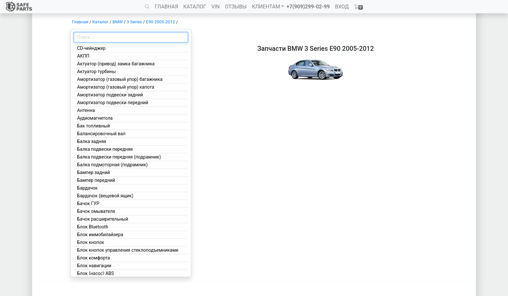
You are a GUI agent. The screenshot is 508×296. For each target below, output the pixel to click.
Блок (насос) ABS (95, 273)
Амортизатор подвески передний (112, 102)
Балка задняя (91, 141)
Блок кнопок (90, 242)
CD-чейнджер (91, 48)
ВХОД (342, 7)
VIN (215, 7)
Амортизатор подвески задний (110, 94)
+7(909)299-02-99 (308, 7)
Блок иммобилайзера (100, 234)
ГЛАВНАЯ (166, 7)
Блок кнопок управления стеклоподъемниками (127, 250)
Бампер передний (96, 180)
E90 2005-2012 (160, 21)
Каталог (100, 21)
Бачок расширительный (102, 219)
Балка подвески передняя (105, 149)
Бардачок (87, 188)
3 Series (134, 21)
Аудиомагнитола (95, 118)
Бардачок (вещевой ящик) (105, 195)
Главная (80, 21)
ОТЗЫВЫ (236, 7)
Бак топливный (93, 125)
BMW (117, 21)
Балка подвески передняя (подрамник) (119, 156)
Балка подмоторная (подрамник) (112, 164)
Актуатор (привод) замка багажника (116, 63)
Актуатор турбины (96, 71)
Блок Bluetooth (92, 226)
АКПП (83, 56)
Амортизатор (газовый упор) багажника (120, 79)
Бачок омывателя (96, 211)
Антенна (86, 110)
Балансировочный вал (101, 133)
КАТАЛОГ (194, 7)
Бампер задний (93, 172)
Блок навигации (94, 265)
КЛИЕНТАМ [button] (266, 7)
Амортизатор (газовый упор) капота (115, 87)
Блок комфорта (93, 257)
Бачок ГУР (88, 203)
